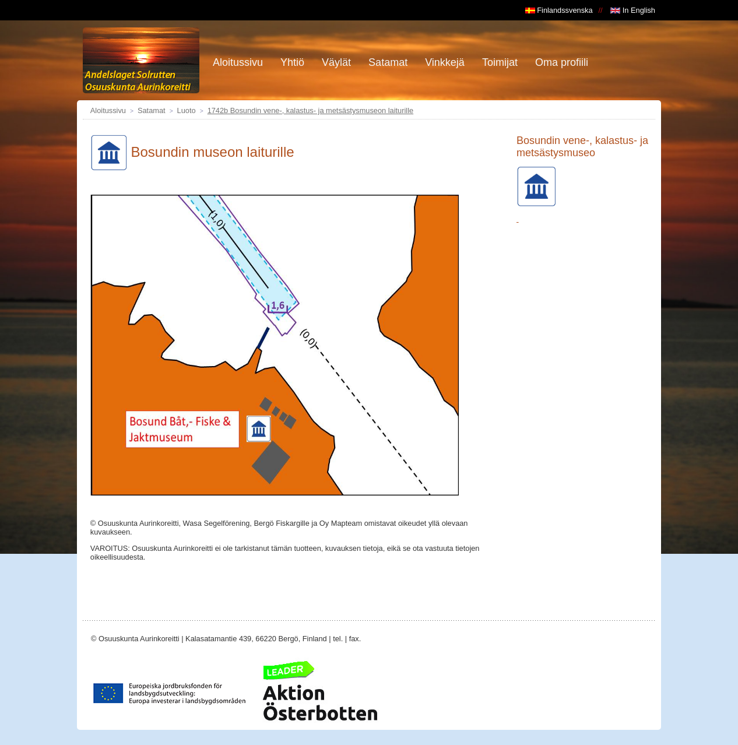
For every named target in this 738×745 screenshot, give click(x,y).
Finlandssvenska (559, 10)
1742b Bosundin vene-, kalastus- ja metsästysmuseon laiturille (311, 110)
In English (632, 10)
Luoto (186, 110)
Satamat (152, 110)
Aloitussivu (108, 110)
